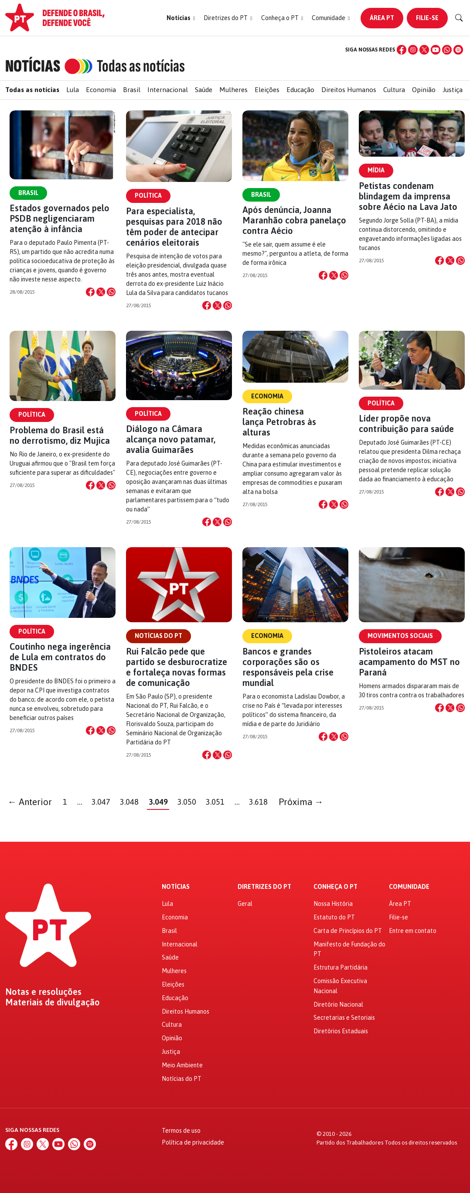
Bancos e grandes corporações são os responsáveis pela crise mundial (288, 667)
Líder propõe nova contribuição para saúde (406, 423)
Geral (245, 903)
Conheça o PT (335, 887)
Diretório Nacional (338, 1004)
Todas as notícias (32, 89)
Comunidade (409, 887)
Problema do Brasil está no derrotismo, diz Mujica (60, 435)
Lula (72, 89)
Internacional (167, 89)
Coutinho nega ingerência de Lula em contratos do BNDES (60, 656)
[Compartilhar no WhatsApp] (111, 292)
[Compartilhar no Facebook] (90, 292)
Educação (300, 89)
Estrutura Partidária (340, 967)
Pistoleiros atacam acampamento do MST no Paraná (409, 661)
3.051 (215, 801)
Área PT (382, 17)
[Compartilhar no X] (100, 292)
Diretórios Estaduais (340, 1031)
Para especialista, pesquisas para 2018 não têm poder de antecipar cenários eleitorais (174, 226)
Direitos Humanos (348, 89)
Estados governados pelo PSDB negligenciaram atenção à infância (59, 218)
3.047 (101, 801)
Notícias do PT (158, 635)
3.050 (186, 801)
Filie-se (427, 17)
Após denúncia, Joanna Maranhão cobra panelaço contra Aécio (294, 220)
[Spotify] (458, 50)
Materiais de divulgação (52, 1002)
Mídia (376, 170)
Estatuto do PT (334, 917)
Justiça (453, 89)
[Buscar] (459, 18)
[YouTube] (435, 50)
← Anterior (30, 802)
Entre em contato (412, 930)
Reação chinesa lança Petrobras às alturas (279, 421)
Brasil (131, 89)
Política (148, 195)
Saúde (203, 89)
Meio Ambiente (182, 1065)
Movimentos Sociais (400, 635)
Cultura (394, 89)
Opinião (424, 89)
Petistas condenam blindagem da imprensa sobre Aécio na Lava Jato (408, 196)
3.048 (129, 801)
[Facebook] (401, 50)
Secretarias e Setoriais (344, 1017)
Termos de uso (181, 1130)
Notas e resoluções (43, 992)
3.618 (258, 801)
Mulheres (233, 89)
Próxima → (301, 802)
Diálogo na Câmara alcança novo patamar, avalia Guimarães (170, 439)
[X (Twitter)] (424, 50)
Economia (101, 89)
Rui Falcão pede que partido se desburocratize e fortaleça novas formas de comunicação (176, 667)
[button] (180, 18)
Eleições (267, 89)
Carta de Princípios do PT (347, 930)
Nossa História (333, 903)
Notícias (176, 887)
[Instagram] (413, 50)
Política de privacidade (193, 1142)
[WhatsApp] (447, 50)
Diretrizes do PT (264, 887)
